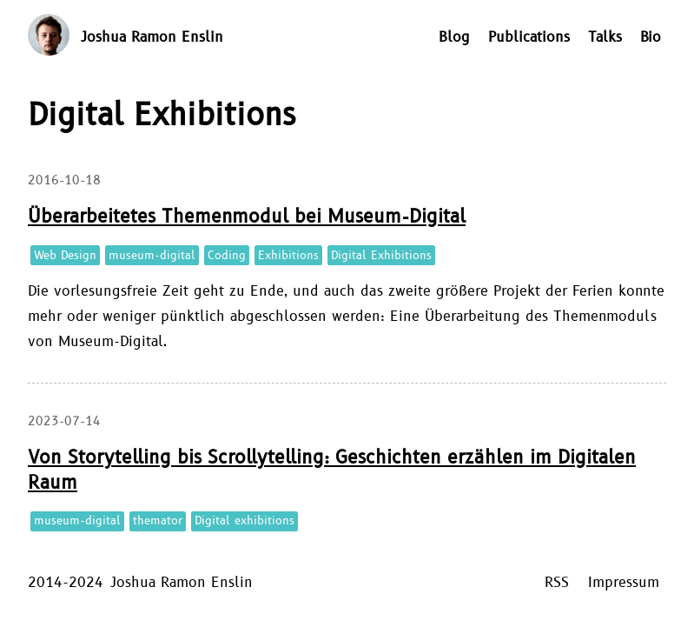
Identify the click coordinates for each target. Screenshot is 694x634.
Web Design (65, 256)
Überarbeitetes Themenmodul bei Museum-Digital (247, 217)
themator (157, 521)
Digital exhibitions (244, 521)
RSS (557, 582)
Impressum (623, 582)
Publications (529, 37)
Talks (605, 37)
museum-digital (152, 256)
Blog (454, 37)
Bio (650, 37)
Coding (227, 256)
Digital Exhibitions (381, 256)
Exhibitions (288, 256)
